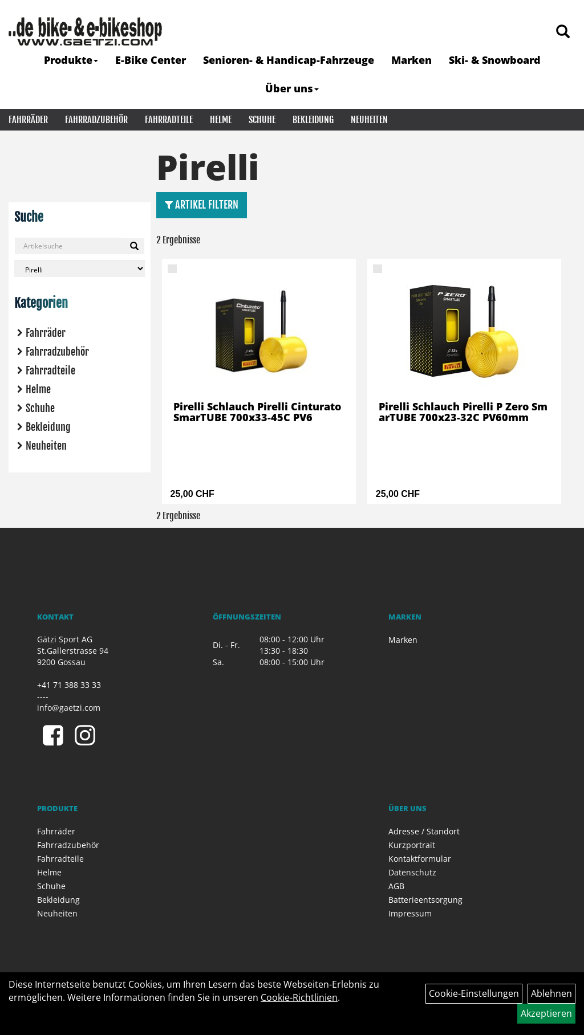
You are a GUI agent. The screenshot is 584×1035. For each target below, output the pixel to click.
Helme (221, 119)
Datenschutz (412, 872)
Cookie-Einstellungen (474, 993)
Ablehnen (551, 993)
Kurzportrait (411, 845)
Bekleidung (313, 119)
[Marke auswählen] (79, 268)
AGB (396, 886)
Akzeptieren (546, 1013)
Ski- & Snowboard (495, 60)
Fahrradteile (169, 119)
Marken (411, 60)
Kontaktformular (419, 858)
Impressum (410, 913)
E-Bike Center (150, 60)
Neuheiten (369, 119)
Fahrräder (28, 119)
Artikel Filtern (201, 204)
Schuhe (262, 119)
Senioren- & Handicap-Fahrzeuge (288, 60)
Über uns (292, 88)
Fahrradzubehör (96, 119)
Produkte (71, 60)
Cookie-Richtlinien (299, 997)
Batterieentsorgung (425, 899)
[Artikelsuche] (563, 32)
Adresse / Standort (424, 831)
